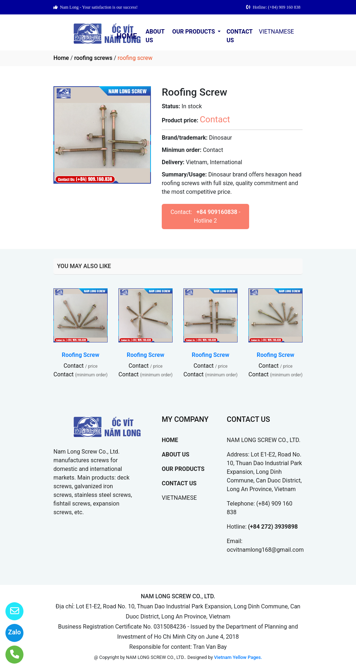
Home (61, 57)
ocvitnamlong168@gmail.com (265, 549)
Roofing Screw (80, 354)
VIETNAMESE (276, 31)
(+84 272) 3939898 (273, 526)
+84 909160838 (216, 212)
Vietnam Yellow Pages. (238, 657)
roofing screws (93, 57)
